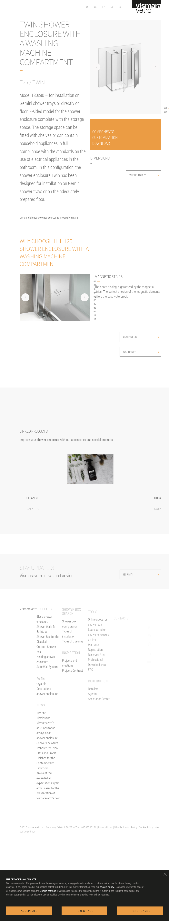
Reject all (84, 911)
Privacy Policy (105, 827)
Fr (103, 7)
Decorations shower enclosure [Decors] (47, 696)
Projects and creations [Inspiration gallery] (69, 676)
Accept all (29, 911)
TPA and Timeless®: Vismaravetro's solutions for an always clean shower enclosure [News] (47, 730)
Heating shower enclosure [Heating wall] (45, 664)
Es (112, 7)
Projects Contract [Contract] (72, 684)
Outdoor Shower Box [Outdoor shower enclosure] (46, 654)
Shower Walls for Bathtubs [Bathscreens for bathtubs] (46, 634)
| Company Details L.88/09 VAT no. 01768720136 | (71, 827)
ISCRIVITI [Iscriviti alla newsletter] (133, 574)
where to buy (144, 175)
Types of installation (68, 647)
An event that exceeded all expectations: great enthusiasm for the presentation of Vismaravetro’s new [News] (48, 790)
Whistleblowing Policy (125, 827)
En (95, 7)
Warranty (141, 352)
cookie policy (107, 886)
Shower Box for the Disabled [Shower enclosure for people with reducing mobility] (47, 644)
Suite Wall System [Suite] (47, 672)
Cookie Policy (146, 827)
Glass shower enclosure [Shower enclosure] (44, 624)
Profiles (40, 684)
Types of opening (72, 655)
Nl (120, 7)
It (87, 7)
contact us (141, 337)
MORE (32, 509)
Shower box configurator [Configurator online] (69, 637)
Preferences (140, 911)
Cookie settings (48, 891)
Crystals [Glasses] (41, 689)
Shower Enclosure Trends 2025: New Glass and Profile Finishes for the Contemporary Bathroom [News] (47, 760)
